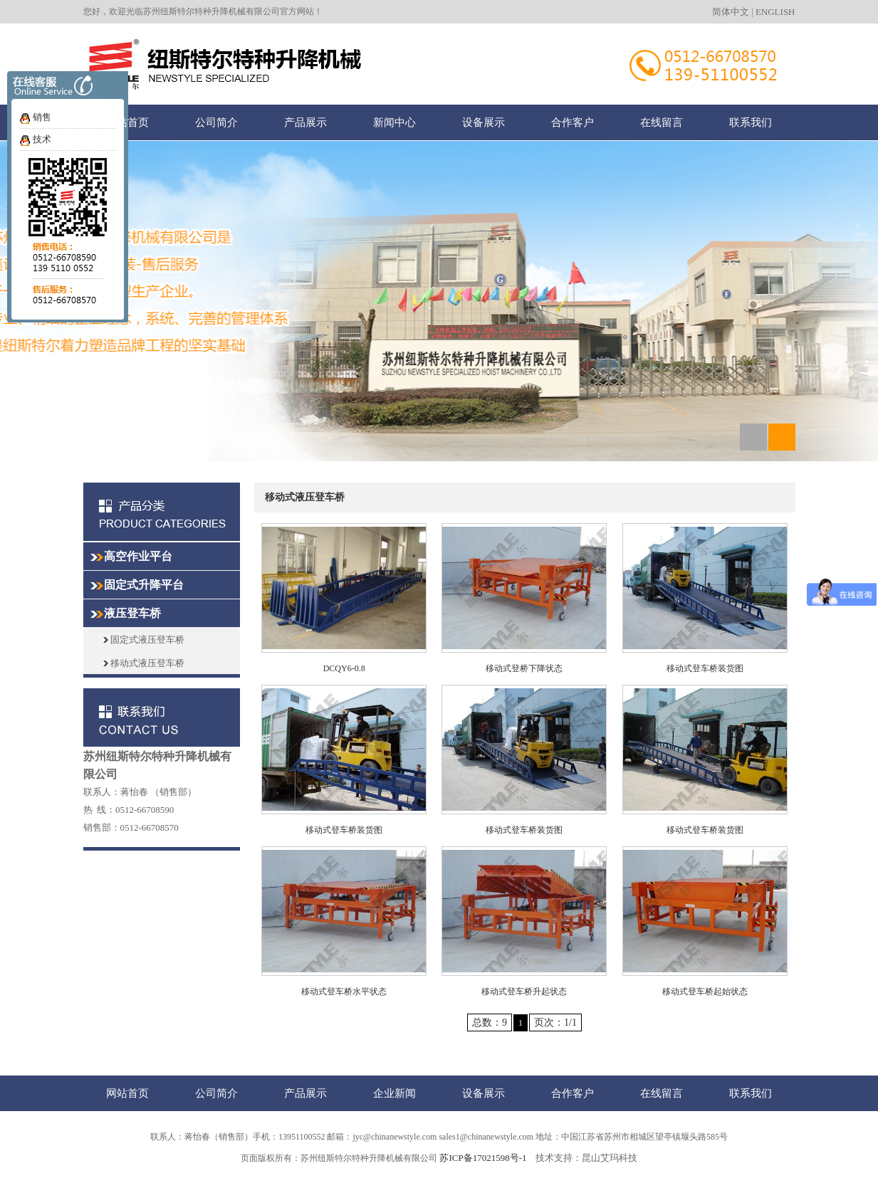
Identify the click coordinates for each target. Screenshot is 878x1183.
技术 (42, 139)
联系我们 (750, 122)
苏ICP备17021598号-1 (482, 1157)
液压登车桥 (132, 613)
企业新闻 (394, 1093)
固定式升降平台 (144, 585)
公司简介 (216, 122)
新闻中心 (394, 122)
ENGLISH (775, 11)
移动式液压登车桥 (143, 663)
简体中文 (730, 11)
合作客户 (572, 122)
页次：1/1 (555, 1022)
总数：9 (489, 1022)
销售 (42, 117)
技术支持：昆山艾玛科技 (586, 1157)
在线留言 (661, 122)
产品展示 (305, 122)
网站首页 (127, 122)
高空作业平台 (138, 556)
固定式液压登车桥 (143, 639)
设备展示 (483, 122)
